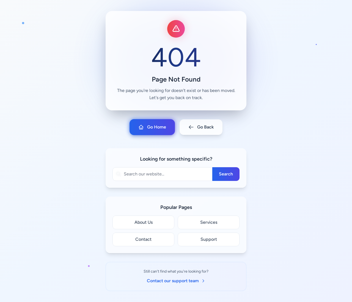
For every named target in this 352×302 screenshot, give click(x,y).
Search (226, 174)
